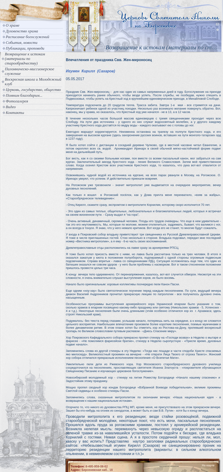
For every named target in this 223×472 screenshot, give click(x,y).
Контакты (15, 112)
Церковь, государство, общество (33, 90)
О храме (12, 25)
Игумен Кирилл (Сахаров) (90, 71)
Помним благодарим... (24, 95)
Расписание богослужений (27, 37)
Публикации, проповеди (25, 48)
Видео (11, 107)
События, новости (21, 42)
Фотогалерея (17, 101)
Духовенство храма (22, 31)
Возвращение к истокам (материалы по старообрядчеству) (25, 58)
